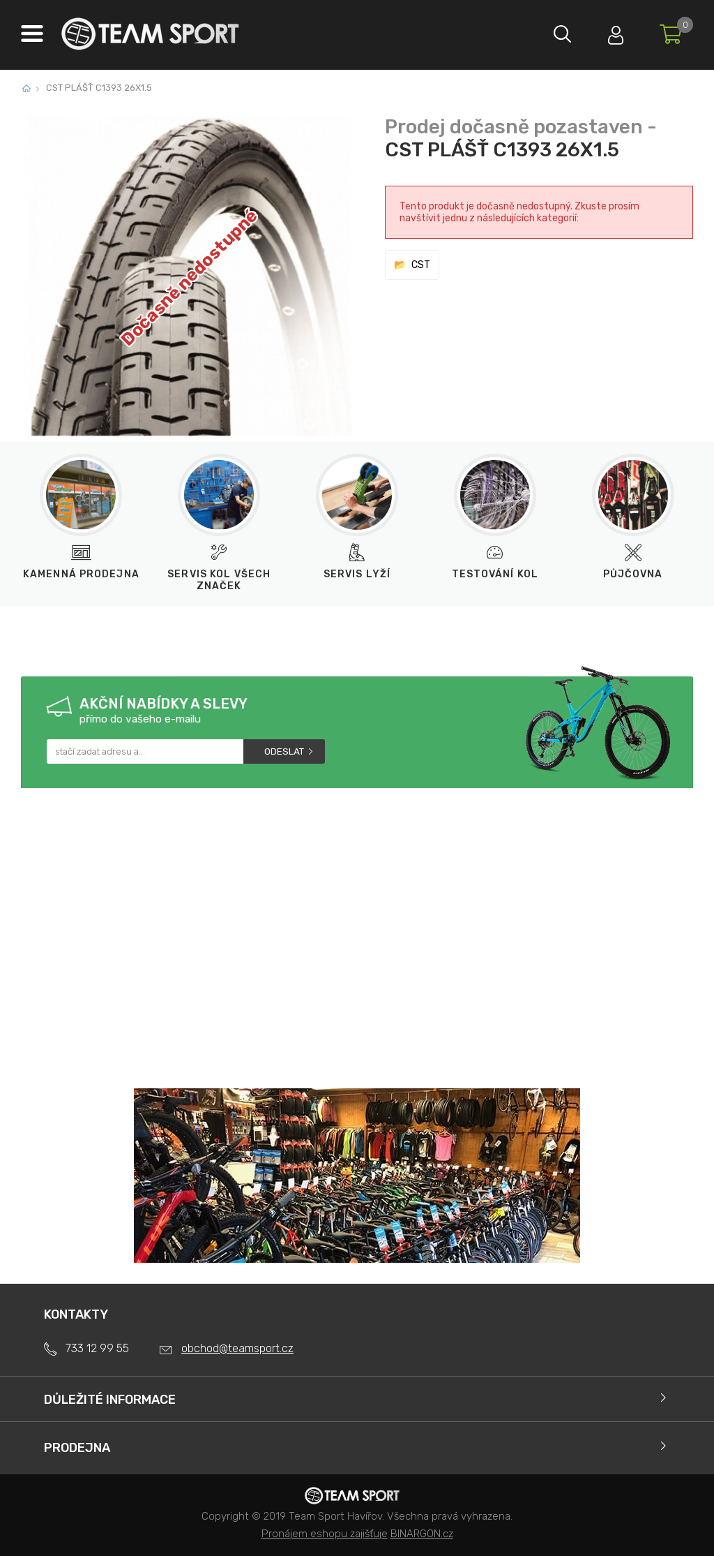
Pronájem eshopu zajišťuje (324, 1533)
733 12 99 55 (97, 1348)
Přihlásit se (613, 31)
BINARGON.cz (421, 1533)
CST (420, 265)
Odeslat (284, 751)
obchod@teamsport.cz (237, 1348)
